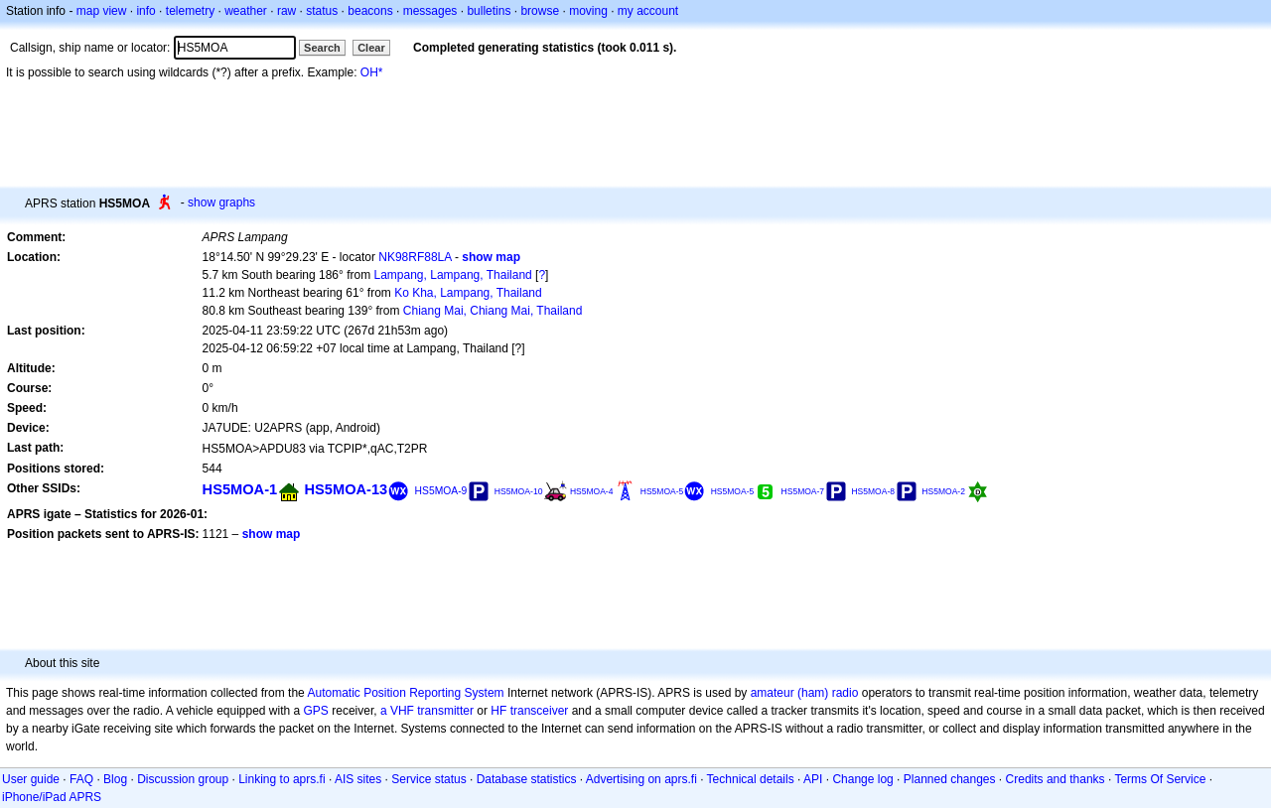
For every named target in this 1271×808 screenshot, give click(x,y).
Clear (371, 48)
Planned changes (950, 779)
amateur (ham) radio (805, 693)
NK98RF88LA (414, 257)
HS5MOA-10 (518, 491)
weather (245, 11)
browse (539, 11)
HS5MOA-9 (441, 490)
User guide (31, 779)
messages (430, 11)
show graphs (221, 202)
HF (498, 711)
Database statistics (527, 779)
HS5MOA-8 (873, 491)
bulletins (488, 11)
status (322, 11)
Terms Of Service (1159, 779)
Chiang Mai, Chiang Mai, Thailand (493, 311)
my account (648, 11)
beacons (370, 11)
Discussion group (182, 779)
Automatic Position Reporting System (405, 693)
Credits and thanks (1055, 779)
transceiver (539, 711)
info (145, 11)
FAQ (81, 779)
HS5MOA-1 (240, 489)
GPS (316, 711)
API (812, 779)
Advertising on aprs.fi (641, 779)
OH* (371, 72)
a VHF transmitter (427, 711)
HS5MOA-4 (592, 491)
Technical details (750, 779)
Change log (862, 779)
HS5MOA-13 (346, 489)
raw (286, 11)
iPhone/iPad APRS (51, 797)
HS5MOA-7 (803, 491)
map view (101, 11)
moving (588, 11)
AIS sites (358, 779)
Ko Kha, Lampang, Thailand (468, 293)
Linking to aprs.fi (281, 779)
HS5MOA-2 (943, 491)
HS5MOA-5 (662, 491)
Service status (428, 779)
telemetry (190, 11)
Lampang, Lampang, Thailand (453, 275)
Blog (115, 779)
